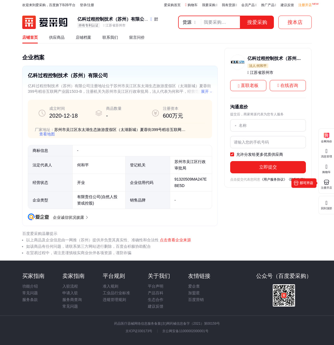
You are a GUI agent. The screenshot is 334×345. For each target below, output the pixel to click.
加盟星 (194, 293)
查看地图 (47, 134)
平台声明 (155, 286)
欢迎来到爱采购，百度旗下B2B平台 (48, 5)
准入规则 (110, 286)
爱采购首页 (172, 5)
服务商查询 (72, 299)
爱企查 (194, 286)
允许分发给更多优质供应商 (256, 154)
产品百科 (155, 293)
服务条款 (30, 299)
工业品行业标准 (116, 293)
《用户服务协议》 (273, 179)
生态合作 (155, 299)
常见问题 (30, 293)
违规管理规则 (114, 299)
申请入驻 (70, 293)
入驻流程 (70, 286)
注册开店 (305, 5)
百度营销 (196, 299)
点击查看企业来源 (175, 240)
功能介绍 (30, 286)
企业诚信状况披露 (70, 217)
